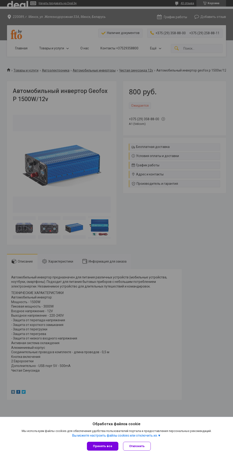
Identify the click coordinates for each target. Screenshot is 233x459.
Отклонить (137, 446)
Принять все (102, 446)
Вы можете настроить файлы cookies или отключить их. (115, 435)
